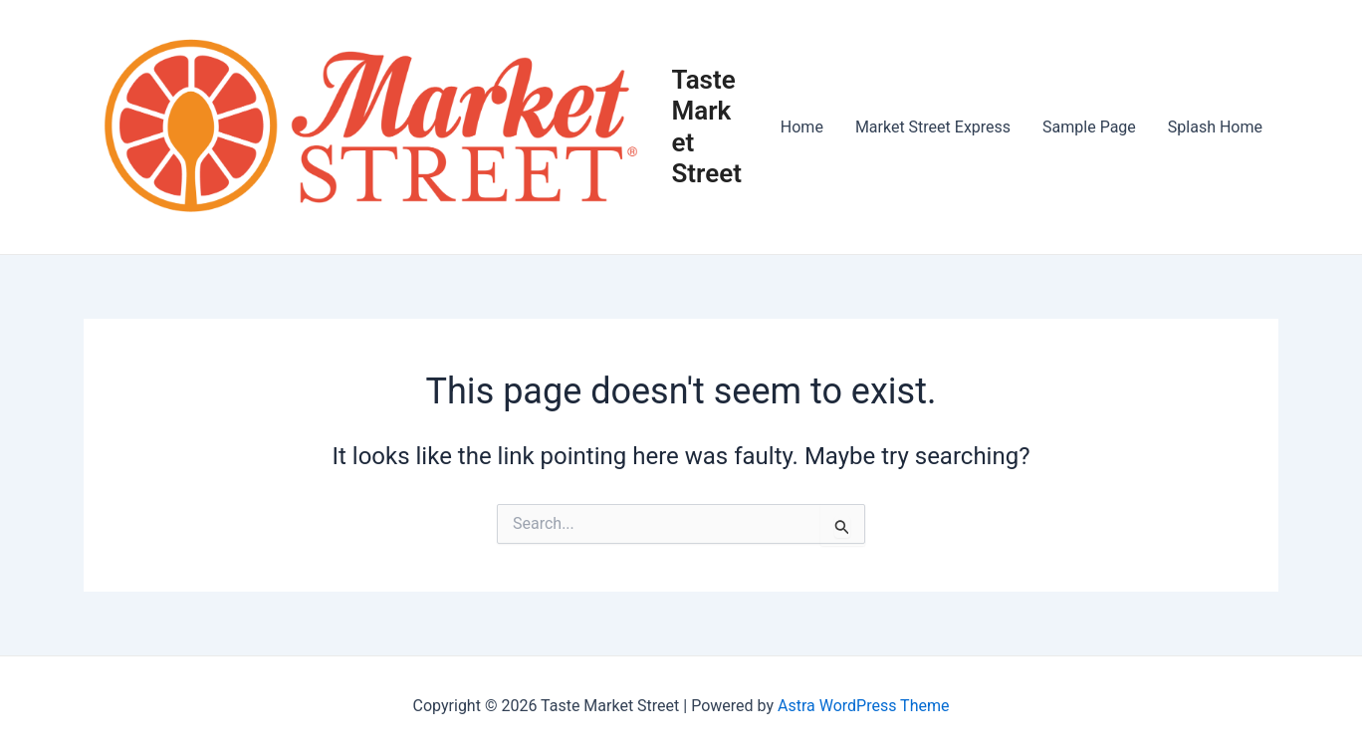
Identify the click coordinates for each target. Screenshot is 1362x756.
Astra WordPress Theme (863, 705)
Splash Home (1215, 127)
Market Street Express (933, 127)
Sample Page (1089, 127)
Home (802, 127)
